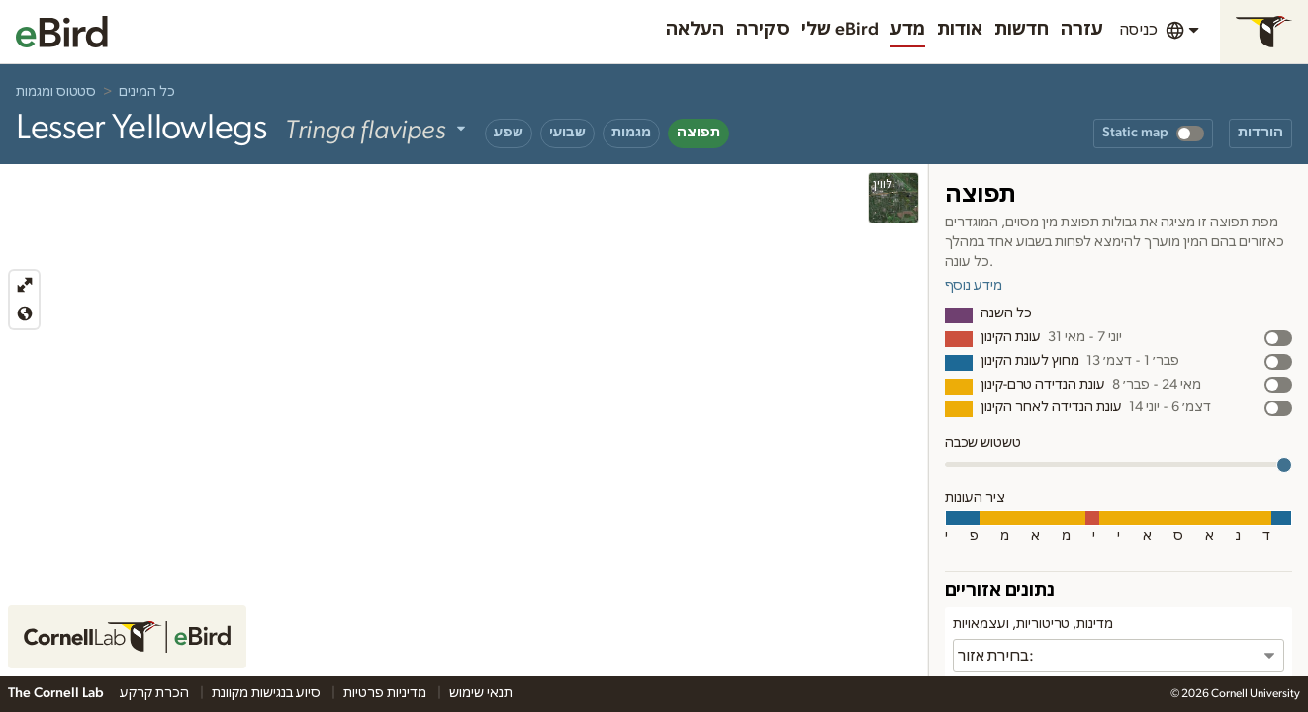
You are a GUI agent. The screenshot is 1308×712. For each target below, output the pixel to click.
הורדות (1260, 132)
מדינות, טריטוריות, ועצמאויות (1033, 624)
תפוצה (698, 132)
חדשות (1021, 30)
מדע (907, 30)
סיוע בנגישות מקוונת (268, 693)
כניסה (1138, 30)
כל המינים (147, 92)
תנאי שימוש (481, 693)
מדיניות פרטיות (386, 693)
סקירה (763, 30)
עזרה (1082, 30)
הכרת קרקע (156, 693)
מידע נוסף (973, 286)
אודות (959, 30)
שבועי (567, 132)
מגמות (631, 132)
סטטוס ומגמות (56, 92)
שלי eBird (840, 30)
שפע (508, 132)
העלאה (695, 30)
